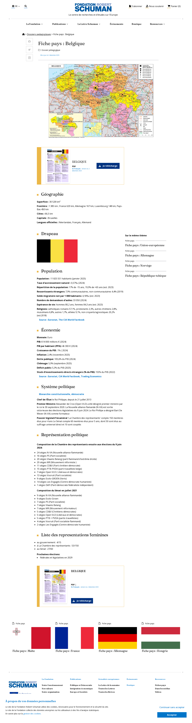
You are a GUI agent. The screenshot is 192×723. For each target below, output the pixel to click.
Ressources (156, 24)
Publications (75, 679)
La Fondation (47, 679)
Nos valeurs (47, 688)
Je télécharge (108, 165)
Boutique (136, 24)
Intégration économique (81, 688)
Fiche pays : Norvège (138, 265)
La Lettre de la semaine (109, 685)
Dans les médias (162, 688)
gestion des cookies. (32, 713)
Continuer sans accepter (171, 707)
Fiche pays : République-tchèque (145, 275)
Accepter (172, 714)
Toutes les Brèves (106, 692)
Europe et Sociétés (78, 692)
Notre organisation (51, 692)
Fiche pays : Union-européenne (144, 245)
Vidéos (158, 692)
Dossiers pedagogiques (39, 34)
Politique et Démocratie (81, 685)
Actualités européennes (108, 679)
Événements (116, 24)
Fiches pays (160, 685)
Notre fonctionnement (52, 685)
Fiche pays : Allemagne (139, 255)
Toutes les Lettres (106, 688)
